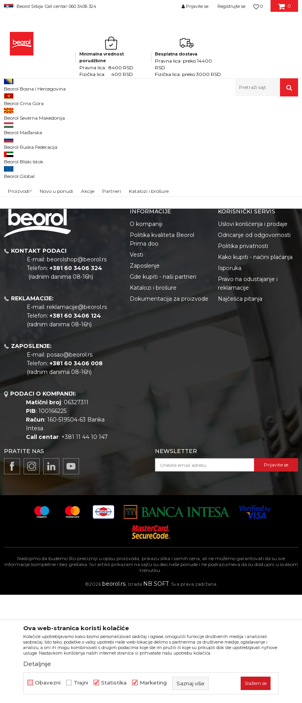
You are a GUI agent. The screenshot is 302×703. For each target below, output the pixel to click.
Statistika (114, 683)
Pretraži (35, 247)
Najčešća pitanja (240, 407)
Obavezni (48, 683)
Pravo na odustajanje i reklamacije (248, 392)
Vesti (136, 362)
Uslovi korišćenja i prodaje (252, 332)
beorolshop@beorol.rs (77, 367)
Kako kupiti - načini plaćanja (255, 365)
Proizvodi (35, 113)
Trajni (81, 683)
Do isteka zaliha (30, 188)
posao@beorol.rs (69, 462)
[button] (266, 87)
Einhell (58, 113)
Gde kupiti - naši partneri (163, 384)
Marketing (153, 683)
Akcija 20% (24, 169)
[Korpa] (284, 9)
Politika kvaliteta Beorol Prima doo (162, 347)
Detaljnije (37, 664)
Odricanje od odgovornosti (254, 343)
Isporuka (229, 376)
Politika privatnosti (243, 354)
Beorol (11, 113)
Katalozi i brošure (153, 396)
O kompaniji (146, 332)
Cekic (18, 179)
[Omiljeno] (258, 6)
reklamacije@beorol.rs (77, 415)
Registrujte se (231, 6)
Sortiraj (201, 139)
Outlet (19, 160)
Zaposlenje (145, 373)
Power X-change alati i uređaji (106, 113)
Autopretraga (165, 139)
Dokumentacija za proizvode (169, 407)
